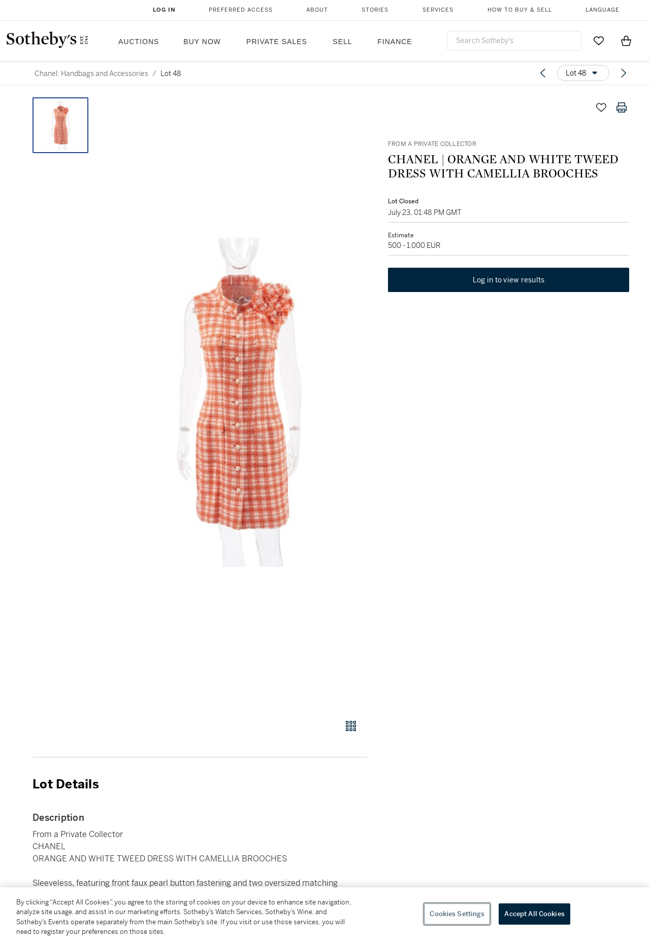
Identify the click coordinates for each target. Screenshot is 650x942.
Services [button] (437, 10)
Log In (164, 10)
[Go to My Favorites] (599, 40)
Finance (394, 42)
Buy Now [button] (202, 42)
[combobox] (514, 41)
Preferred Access (241, 10)
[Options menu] (583, 73)
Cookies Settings (457, 914)
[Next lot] (623, 73)
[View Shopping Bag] (626, 40)
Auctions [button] (138, 42)
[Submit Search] (570, 41)
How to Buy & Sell (520, 10)
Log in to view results (509, 280)
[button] (238, 402)
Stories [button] (375, 10)
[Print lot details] (621, 107)
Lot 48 (170, 73)
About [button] (317, 10)
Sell (342, 42)
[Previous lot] (543, 73)
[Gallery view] (351, 726)
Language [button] (603, 10)
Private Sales (276, 42)
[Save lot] (601, 107)
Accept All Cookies (534, 914)
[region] (325, 914)
